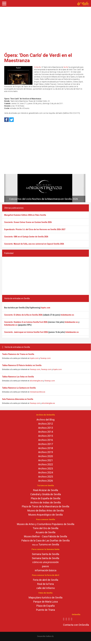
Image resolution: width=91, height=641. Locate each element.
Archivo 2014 (45, 431)
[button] (5, 188)
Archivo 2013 (45, 427)
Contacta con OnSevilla (76, 624)
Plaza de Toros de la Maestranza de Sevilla (45, 506)
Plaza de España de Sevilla (45, 498)
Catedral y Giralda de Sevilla (45, 494)
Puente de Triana (45, 609)
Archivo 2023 (45, 468)
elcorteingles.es (36, 381)
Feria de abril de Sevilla (45, 579)
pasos (45, 566)
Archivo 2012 (45, 423)
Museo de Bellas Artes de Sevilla (45, 510)
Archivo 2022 (45, 464)
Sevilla (65, 67)
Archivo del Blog (45, 419)
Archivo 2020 (45, 456)
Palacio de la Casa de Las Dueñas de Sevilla (45, 540)
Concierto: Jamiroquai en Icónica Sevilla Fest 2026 (26, 332)
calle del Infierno (45, 588)
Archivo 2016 (45, 439)
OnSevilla (37, 67)
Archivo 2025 (45, 476)
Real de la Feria (45, 583)
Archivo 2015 (45, 435)
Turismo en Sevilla (49, 544)
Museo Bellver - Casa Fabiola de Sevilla (45, 536)
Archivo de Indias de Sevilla (45, 502)
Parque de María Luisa (45, 601)
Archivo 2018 (45, 448)
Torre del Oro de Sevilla (45, 528)
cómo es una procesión (45, 562)
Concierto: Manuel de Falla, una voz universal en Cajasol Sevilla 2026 (34, 244)
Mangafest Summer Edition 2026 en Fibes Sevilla (25, 215)
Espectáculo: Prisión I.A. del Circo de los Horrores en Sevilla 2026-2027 (34, 229)
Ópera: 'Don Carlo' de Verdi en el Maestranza (38, 57)
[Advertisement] (45, 29)
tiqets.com (34, 358)
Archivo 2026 (45, 480)
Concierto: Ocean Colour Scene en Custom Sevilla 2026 (28, 222)
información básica (45, 570)
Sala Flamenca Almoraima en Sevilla (17, 399)
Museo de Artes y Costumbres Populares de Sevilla (45, 524)
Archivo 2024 (45, 472)
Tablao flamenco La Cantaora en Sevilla (19, 388)
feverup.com (45, 358)
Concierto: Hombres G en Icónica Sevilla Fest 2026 (25, 322)
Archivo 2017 (45, 444)
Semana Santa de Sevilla (45, 554)
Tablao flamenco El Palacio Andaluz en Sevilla (21, 365)
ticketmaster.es (67, 315)
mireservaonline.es (37, 392)
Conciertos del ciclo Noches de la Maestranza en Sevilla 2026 (43, 198)
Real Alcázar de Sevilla (45, 490)
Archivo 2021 (45, 460)
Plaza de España (45, 605)
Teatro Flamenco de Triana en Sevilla (18, 354)
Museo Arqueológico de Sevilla (45, 514)
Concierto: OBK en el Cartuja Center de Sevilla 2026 (26, 236)
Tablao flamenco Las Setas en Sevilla (18, 377)
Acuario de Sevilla (45, 532)
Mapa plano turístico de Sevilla (45, 597)
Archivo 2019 (45, 452)
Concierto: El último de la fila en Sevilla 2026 (23, 315)
